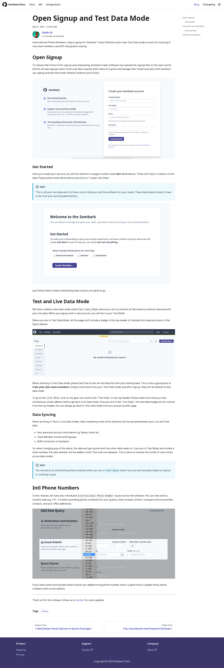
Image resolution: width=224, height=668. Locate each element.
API (40, 4)
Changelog (209, 4)
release (44, 611)
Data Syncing (190, 30)
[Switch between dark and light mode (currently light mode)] (219, 4)
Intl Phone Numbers (191, 34)
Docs (32, 4)
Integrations (53, 4)
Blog (196, 4)
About (152, 650)
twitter (80, 600)
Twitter (87, 650)
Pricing (20, 654)
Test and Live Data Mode (193, 26)
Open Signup (188, 17)
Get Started (190, 22)
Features (21, 650)
